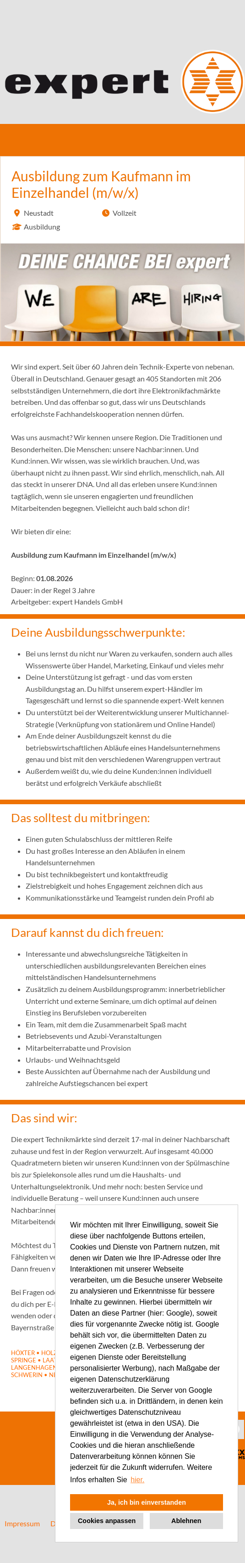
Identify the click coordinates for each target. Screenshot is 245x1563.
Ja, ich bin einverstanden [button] (146, 1502)
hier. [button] (137, 1480)
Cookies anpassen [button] (107, 1520)
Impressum (22, 1523)
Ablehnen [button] (186, 1520)
